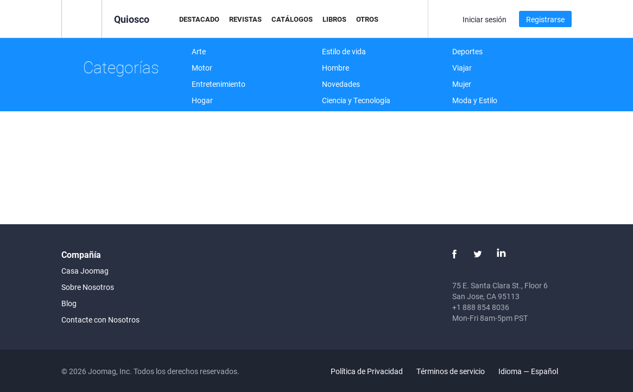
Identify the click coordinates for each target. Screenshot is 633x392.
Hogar (202, 100)
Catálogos (292, 19)
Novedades (341, 84)
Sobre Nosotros (87, 287)
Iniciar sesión (485, 19)
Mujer (461, 84)
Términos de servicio (450, 371)
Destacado (199, 19)
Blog (69, 303)
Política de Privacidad (367, 371)
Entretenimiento (218, 84)
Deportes (467, 51)
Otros (367, 19)
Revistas (245, 19)
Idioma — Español (534, 371)
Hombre (335, 67)
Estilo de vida (344, 51)
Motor (202, 67)
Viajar (462, 67)
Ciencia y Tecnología (356, 100)
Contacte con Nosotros (100, 319)
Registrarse (545, 19)
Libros (334, 19)
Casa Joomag (85, 270)
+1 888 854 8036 (480, 307)
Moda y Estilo (474, 100)
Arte (199, 51)
